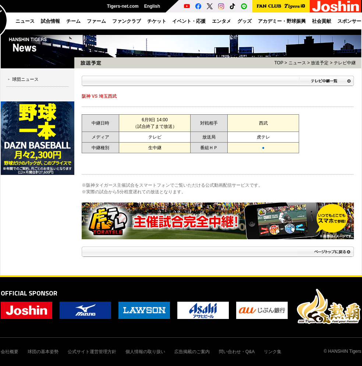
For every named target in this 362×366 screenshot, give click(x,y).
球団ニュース (25, 79)
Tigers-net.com (123, 6)
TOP (278, 62)
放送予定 (320, 62)
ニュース (297, 62)
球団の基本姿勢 (43, 351)
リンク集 (272, 351)
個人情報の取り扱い (145, 351)
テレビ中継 (345, 62)
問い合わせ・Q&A (237, 351)
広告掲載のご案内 (192, 351)
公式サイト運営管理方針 (92, 351)
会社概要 (9, 351)
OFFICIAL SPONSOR (29, 293)
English (152, 6)
